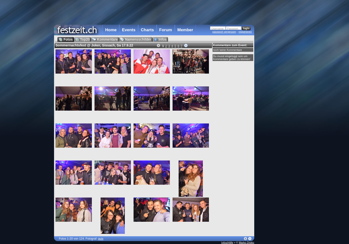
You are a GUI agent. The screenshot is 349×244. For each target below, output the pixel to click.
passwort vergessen (224, 31)
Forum (165, 30)
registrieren (245, 31)
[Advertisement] (275, 97)
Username (217, 28)
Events (128, 30)
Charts (147, 30)
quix (100, 238)
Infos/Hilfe (227, 242)
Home (111, 30)
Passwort (232, 28)
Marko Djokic (246, 242)
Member (185, 30)
